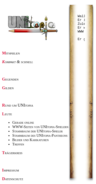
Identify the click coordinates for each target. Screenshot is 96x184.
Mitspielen (11, 53)
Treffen (18, 144)
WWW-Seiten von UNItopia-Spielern (40, 127)
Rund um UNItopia (17, 105)
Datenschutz (12, 179)
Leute (7, 114)
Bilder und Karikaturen (30, 140)
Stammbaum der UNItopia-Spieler (37, 131)
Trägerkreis (12, 153)
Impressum (10, 170)
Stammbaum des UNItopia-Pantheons (40, 135)
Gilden (8, 88)
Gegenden (10, 79)
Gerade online (23, 122)
